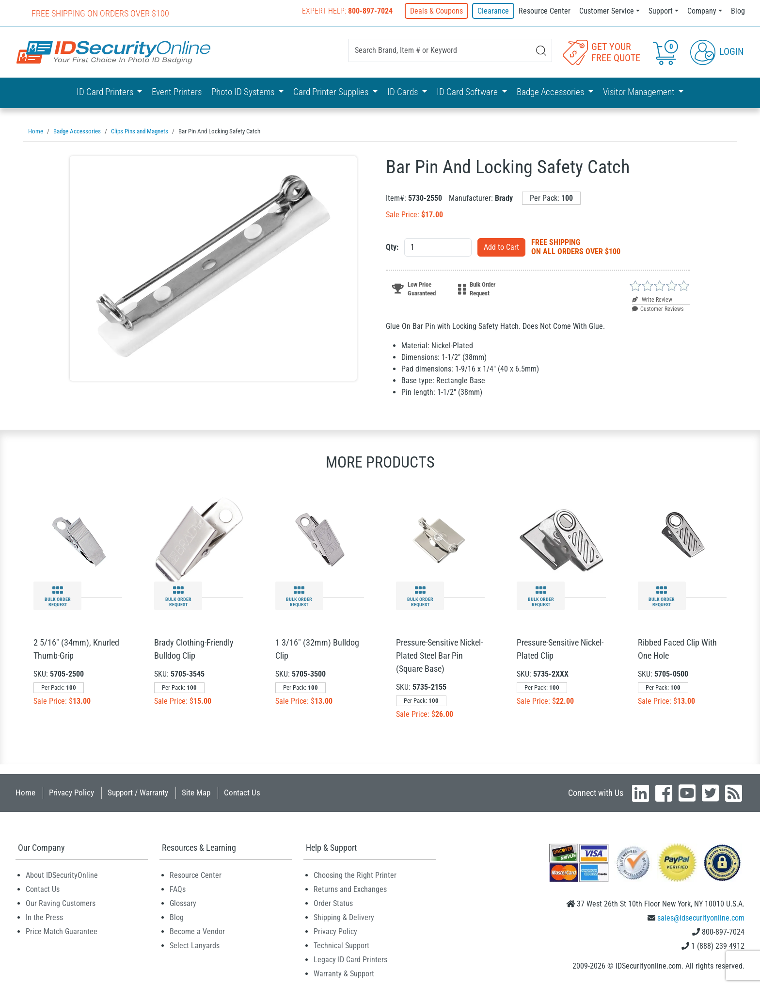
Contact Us (242, 792)
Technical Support (341, 945)
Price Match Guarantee (61, 931)
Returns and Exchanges (350, 889)
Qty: (392, 247)
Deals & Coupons (436, 11)
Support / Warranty (138, 792)
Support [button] (661, 11)
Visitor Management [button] (640, 91)
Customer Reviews (657, 309)
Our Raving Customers (60, 903)
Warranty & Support (344, 973)
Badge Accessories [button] (551, 91)
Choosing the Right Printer (355, 875)
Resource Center (544, 11)
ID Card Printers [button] (106, 91)
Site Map (196, 792)
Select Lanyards (195, 945)
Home (25, 792)
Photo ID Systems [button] (243, 91)
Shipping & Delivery (344, 917)
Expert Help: (347, 11)
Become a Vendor (197, 931)
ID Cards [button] (403, 91)
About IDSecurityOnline (62, 875)
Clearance (493, 11)
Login (717, 51)
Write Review (652, 299)
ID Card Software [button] (468, 91)
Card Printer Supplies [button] (331, 91)
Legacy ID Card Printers (350, 959)
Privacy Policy (71, 792)
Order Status (333, 903)
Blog (738, 11)
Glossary (183, 903)
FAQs (178, 889)
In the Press (44, 917)
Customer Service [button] (606, 11)
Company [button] (701, 11)
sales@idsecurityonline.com (700, 917)
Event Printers (177, 91)
